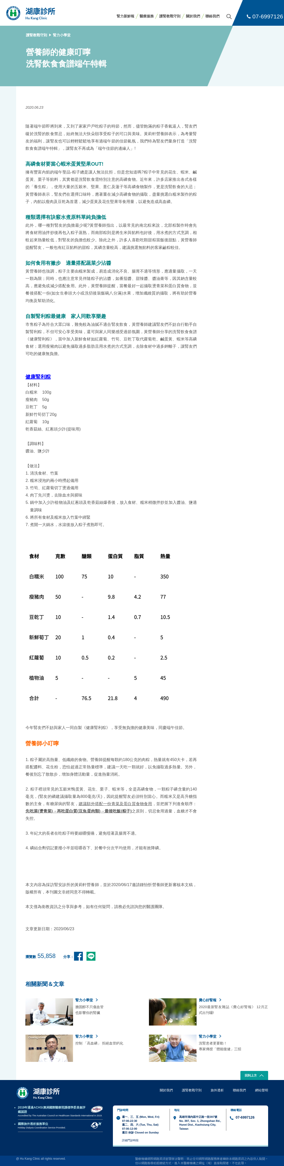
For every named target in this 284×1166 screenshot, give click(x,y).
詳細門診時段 (130, 1140)
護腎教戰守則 (169, 16)
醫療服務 (147, 16)
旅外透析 (217, 1090)
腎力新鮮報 (125, 16)
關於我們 (193, 16)
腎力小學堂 (62, 35)
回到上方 (254, 1075)
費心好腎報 (210, 1000)
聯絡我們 (212, 16)
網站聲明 (261, 1090)
